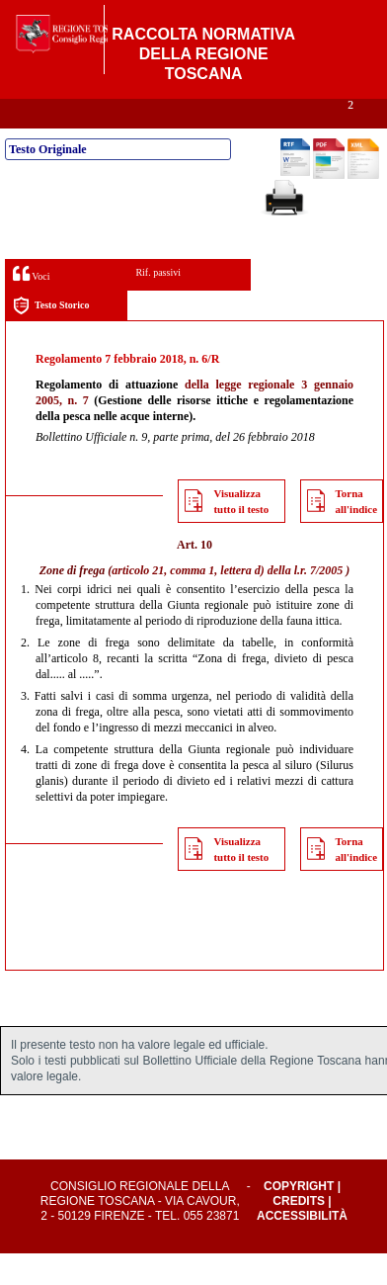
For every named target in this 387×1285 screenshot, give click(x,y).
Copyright (299, 1218)
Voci (31, 305)
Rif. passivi (158, 304)
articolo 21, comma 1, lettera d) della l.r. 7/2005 (227, 602)
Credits (298, 1233)
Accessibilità (302, 1247)
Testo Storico (51, 337)
